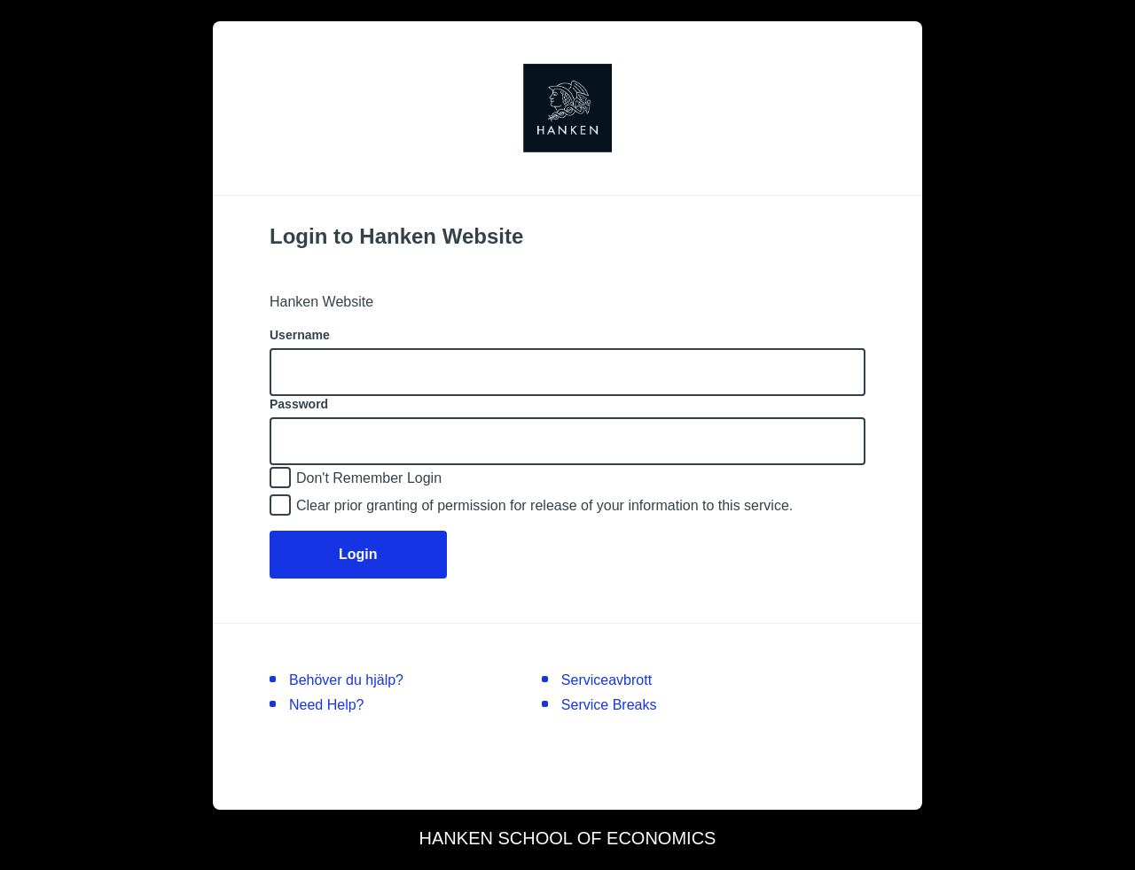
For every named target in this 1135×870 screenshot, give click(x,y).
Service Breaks (609, 704)
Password (299, 404)
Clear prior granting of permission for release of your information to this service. (544, 505)
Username (300, 335)
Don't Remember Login (369, 477)
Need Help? (326, 704)
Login (358, 554)
